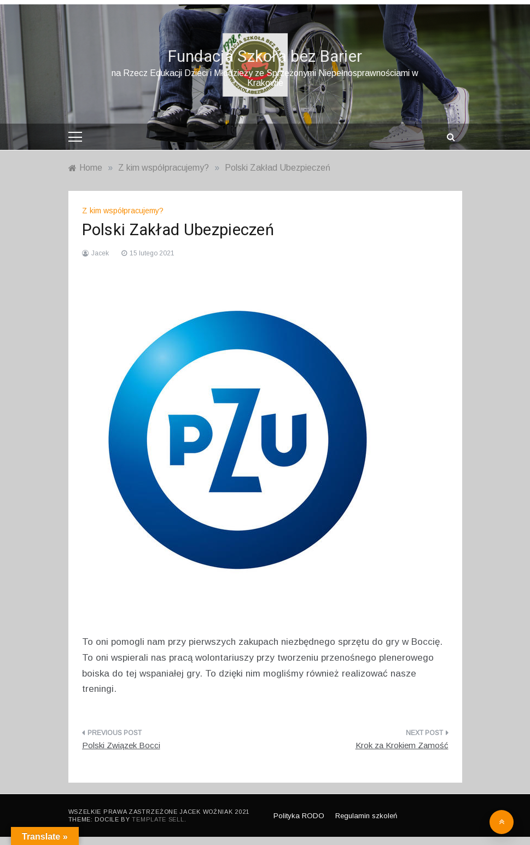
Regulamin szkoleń (366, 816)
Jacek (100, 253)
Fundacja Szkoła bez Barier (265, 56)
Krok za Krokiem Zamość (402, 745)
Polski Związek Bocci (121, 745)
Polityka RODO (298, 816)
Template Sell (158, 819)
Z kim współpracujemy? (123, 210)
